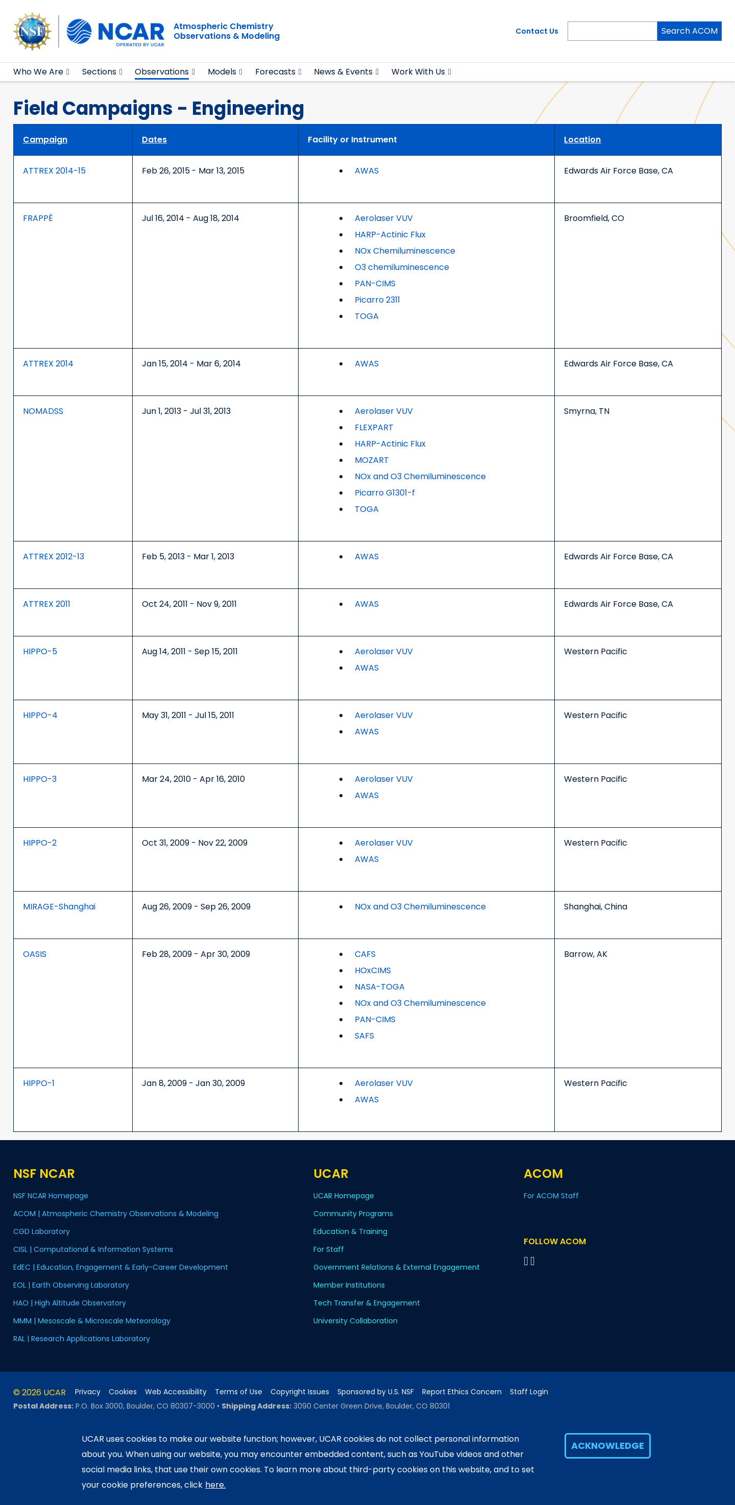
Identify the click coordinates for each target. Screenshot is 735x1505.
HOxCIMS (373, 970)
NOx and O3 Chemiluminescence (420, 476)
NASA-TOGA (380, 987)
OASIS (34, 954)
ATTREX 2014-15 (54, 171)
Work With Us (418, 72)
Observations (162, 72)
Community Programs (353, 1213)
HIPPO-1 (39, 1083)
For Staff (328, 1249)
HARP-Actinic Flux (390, 234)
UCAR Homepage (343, 1196)
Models (222, 72)
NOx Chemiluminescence (405, 251)
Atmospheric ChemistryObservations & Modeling (227, 31)
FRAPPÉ (38, 218)
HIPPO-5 (40, 651)
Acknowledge (607, 1445)
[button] (68, 72)
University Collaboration (355, 1321)
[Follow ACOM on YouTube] (534, 1260)
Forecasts (275, 72)
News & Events (343, 72)
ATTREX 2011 (46, 604)
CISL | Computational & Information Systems (93, 1249)
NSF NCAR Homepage (50, 1196)
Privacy (88, 1392)
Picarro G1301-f (385, 493)
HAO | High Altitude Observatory (69, 1303)
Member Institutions (349, 1285)
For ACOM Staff (551, 1196)
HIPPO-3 (40, 779)
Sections (99, 72)
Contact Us (537, 31)
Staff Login (529, 1392)
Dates (154, 139)
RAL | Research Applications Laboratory (81, 1339)
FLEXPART (374, 427)
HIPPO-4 (40, 715)
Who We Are (38, 72)
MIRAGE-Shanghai (59, 906)
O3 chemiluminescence (402, 267)
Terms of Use (238, 1392)
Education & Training (350, 1231)
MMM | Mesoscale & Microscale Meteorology (91, 1321)
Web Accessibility (176, 1392)
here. (215, 1485)
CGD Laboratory (41, 1231)
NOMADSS (43, 411)
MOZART (372, 460)
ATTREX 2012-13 (53, 556)
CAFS (365, 954)
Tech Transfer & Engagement (366, 1303)
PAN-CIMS (375, 283)
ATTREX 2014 (48, 363)
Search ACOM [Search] (690, 31)
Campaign (45, 139)
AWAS (367, 171)
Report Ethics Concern (462, 1392)
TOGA (367, 316)
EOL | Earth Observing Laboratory (71, 1285)
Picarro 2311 (377, 300)
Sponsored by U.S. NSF (375, 1392)
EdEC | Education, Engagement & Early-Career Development (120, 1267)
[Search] (612, 31)
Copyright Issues (300, 1392)
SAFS (364, 1036)
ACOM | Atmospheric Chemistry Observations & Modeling (115, 1213)
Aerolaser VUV (384, 218)
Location (582, 139)
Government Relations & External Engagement (396, 1267)
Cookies (123, 1392)
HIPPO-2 (40, 843)
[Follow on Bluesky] (526, 1260)
